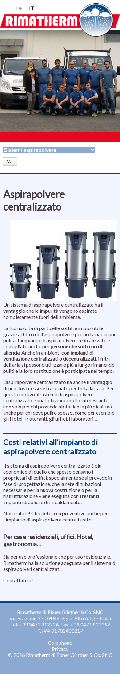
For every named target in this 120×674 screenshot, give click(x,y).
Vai (9, 161)
